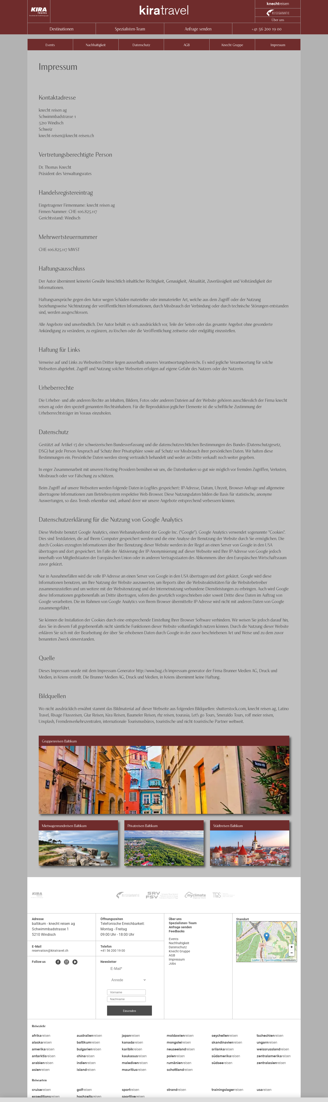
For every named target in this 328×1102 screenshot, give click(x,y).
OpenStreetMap (273, 960)
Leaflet (256, 960)
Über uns (278, 19)
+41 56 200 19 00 (266, 28)
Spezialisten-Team (130, 28)
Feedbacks (176, 931)
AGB (187, 44)
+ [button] (291, 947)
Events (50, 44)
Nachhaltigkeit (96, 44)
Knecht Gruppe (232, 44)
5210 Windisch (44, 934)
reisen (41, 1036)
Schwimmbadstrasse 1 (50, 929)
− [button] (291, 953)
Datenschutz (141, 44)
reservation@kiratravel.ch (50, 950)
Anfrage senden (198, 28)
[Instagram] (66, 962)
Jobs (172, 963)
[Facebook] (58, 962)
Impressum (278, 44)
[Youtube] (74, 962)
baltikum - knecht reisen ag (53, 923)
